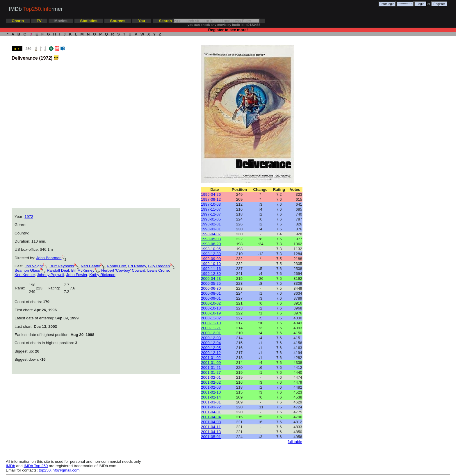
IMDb (10, 466)
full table (295, 442)
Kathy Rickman (102, 275)
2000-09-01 (211, 298)
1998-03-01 (211, 229)
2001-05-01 (211, 437)
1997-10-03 (211, 204)
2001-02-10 (211, 392)
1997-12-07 (211, 214)
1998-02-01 (211, 224)
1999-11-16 (211, 268)
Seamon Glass (27, 270)
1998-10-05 (211, 249)
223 (40, 288)
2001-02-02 (211, 382)
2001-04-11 (211, 427)
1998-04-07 (211, 234)
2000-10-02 (211, 303)
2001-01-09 (211, 362)
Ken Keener (25, 275)
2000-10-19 (211, 313)
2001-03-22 (211, 407)
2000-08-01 (211, 293)
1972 (28, 216)
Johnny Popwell (50, 275)
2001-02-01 (211, 377)
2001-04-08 (211, 422)
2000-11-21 (211, 328)
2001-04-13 (211, 432)
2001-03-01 (211, 402)
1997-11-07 (211, 209)
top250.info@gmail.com (59, 470)
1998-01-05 (211, 219)
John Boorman (49, 258)
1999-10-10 (211, 263)
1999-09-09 (211, 259)
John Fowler (76, 275)
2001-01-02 (211, 357)
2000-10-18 (211, 308)
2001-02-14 (211, 397)
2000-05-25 (211, 283)
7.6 (72, 288)
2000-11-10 (211, 323)
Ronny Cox (116, 266)
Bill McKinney (83, 270)
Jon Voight (34, 266)
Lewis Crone (158, 270)
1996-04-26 (211, 194)
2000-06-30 (211, 288)
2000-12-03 (211, 338)
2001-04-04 (211, 417)
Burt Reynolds (62, 266)
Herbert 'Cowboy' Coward (123, 270)
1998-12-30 (211, 254)
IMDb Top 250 (36, 466)
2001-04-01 (211, 412)
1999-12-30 (211, 273)
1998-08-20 (211, 244)
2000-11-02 (211, 318)
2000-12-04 (211, 343)
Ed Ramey (137, 266)
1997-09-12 (211, 199)
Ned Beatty (90, 266)
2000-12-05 (211, 348)
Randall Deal (58, 270)
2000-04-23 (211, 278)
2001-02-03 (211, 387)
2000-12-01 (211, 333)
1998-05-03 (211, 239)
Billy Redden (159, 266)
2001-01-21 (211, 367)
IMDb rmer (36, 9)
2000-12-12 (211, 353)
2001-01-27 (211, 372)
